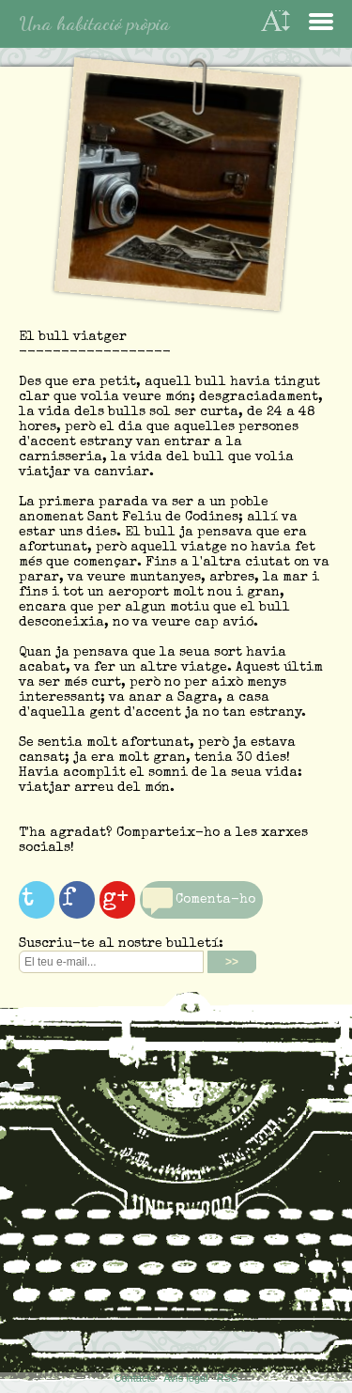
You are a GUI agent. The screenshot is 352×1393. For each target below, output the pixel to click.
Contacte (135, 1378)
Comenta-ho (215, 899)
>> (231, 961)
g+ (115, 900)
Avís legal (185, 1378)
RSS (227, 1378)
